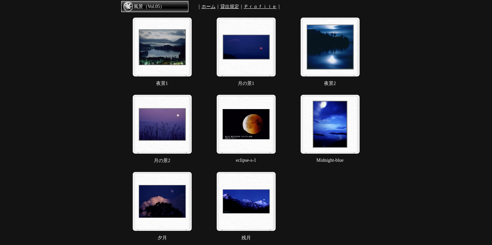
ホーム (209, 6)
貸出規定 (229, 6)
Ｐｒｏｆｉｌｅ (260, 6)
